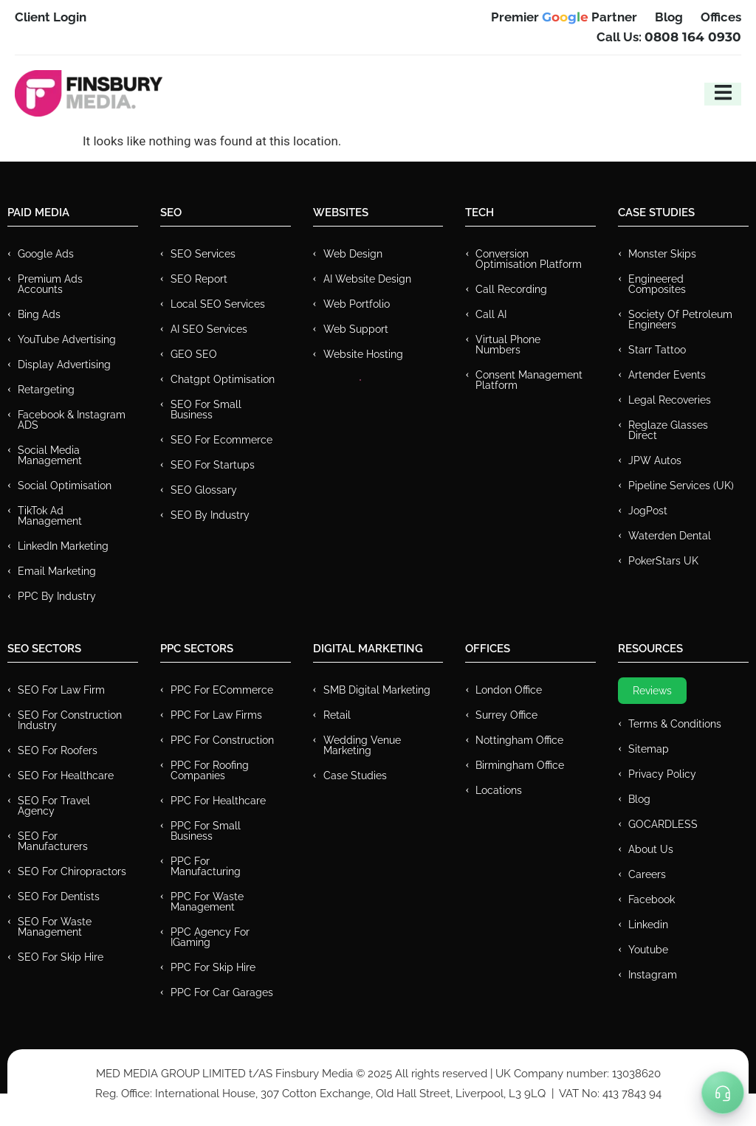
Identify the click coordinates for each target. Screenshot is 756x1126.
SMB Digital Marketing (376, 690)
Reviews (652, 691)
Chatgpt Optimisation (223, 379)
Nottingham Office (519, 740)
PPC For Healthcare (218, 800)
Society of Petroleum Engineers (680, 319)
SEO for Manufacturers (53, 841)
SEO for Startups (213, 465)
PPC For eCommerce (222, 690)
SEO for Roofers (57, 750)
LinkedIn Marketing (63, 546)
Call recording (511, 289)
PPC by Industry (57, 596)
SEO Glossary (204, 490)
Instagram (652, 975)
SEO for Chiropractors (72, 871)
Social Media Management (50, 455)
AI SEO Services (209, 329)
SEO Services (203, 254)
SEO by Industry (210, 515)
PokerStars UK (663, 561)
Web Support (355, 329)
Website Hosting (363, 354)
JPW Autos (654, 460)
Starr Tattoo (657, 350)
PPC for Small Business (206, 831)
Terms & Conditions (674, 724)
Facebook (651, 899)
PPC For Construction (222, 740)
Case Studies (355, 775)
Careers (647, 874)
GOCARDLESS (663, 824)
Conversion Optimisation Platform (528, 259)
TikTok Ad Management (50, 516)
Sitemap (648, 749)
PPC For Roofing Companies (210, 770)
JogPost (647, 511)
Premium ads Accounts (50, 284)
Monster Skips (662, 254)
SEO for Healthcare (66, 775)
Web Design (352, 254)
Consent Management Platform (529, 380)
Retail (337, 715)
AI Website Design (367, 279)
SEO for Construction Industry (70, 720)
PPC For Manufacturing (206, 866)
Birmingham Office (519, 765)
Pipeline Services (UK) (681, 485)
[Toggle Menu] (722, 1092)
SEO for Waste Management (55, 927)
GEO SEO (194, 354)
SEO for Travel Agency (54, 806)
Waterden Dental (669, 536)
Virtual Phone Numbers (507, 345)
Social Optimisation (64, 485)
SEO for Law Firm (61, 690)
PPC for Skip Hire (213, 967)
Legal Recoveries (669, 400)
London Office (508, 690)
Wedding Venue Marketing (362, 745)
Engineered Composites (657, 284)
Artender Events (667, 375)
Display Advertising (64, 364)
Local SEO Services (218, 304)
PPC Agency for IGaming (210, 937)
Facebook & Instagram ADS (72, 420)
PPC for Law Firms (216, 715)
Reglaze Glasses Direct (668, 430)
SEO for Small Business (206, 409)
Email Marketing (57, 571)
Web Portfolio (356, 304)
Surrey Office (506, 715)
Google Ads (46, 254)
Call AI (490, 314)
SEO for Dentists (59, 896)
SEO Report (199, 279)
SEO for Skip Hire (60, 957)
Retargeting (46, 390)
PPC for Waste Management (207, 902)
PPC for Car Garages (222, 992)
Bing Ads (39, 314)
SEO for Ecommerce (221, 440)
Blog (639, 799)
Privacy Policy (662, 774)
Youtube (648, 950)
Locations (498, 790)
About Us (650, 849)
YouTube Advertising (67, 339)
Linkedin (648, 924)
